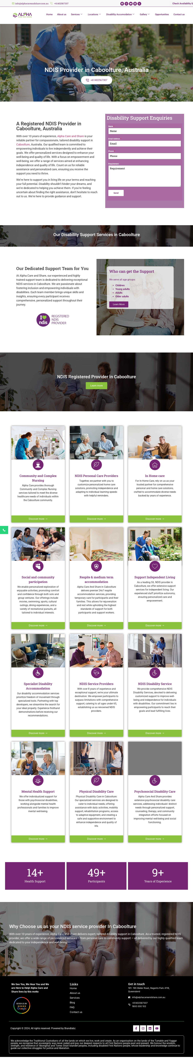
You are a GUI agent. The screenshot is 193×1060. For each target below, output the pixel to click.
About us (61, 14)
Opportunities (162, 14)
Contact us (179, 14)
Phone (111, 151)
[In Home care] (155, 464)
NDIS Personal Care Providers (96, 476)
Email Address (114, 139)
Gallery (145, 14)
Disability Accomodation (120, 14)
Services (76, 14)
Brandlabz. (70, 1028)
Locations (94, 14)
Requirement (113, 164)
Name (111, 126)
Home (49, 14)
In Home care (155, 476)
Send (116, 193)
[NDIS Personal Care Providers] (96, 464)
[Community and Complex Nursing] (38, 464)
